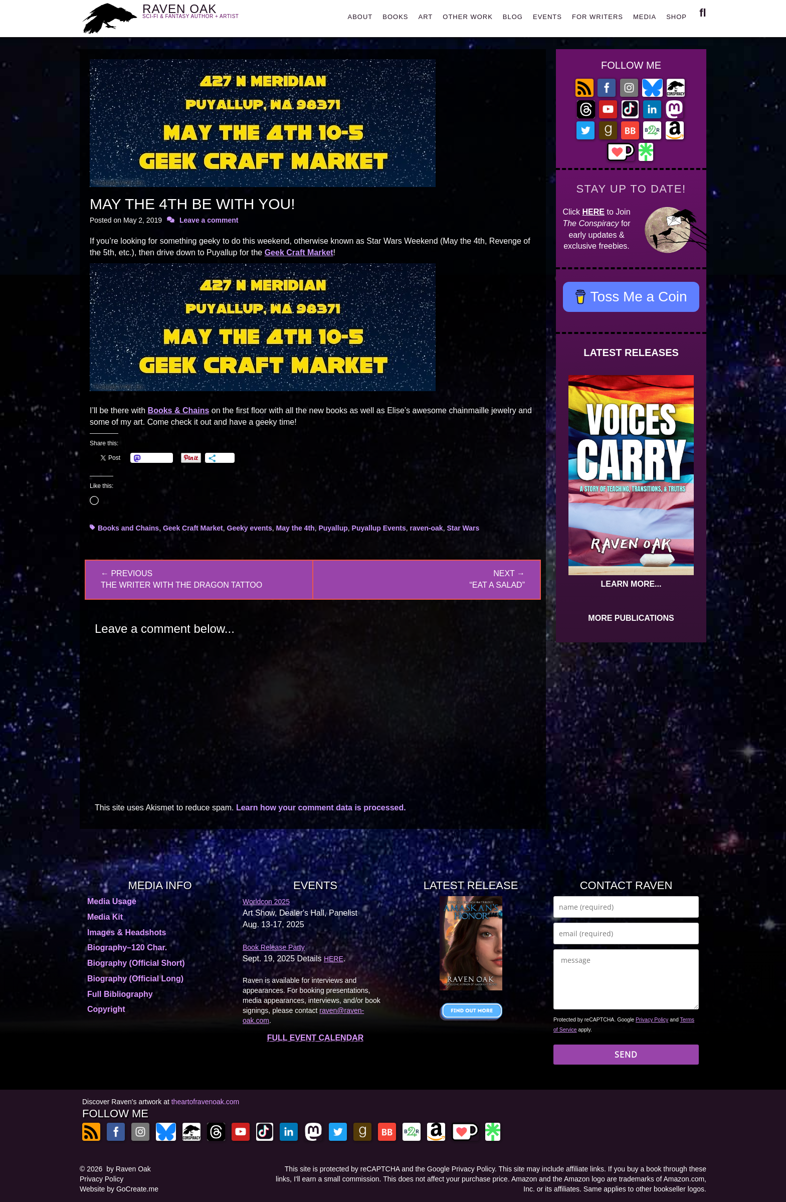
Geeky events (249, 528)
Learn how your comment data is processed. (321, 807)
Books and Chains (128, 528)
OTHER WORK (468, 17)
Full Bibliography (120, 994)
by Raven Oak (128, 1169)
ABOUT (359, 17)
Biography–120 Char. (127, 947)
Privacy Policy (652, 1019)
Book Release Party (274, 947)
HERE (593, 212)
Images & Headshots (126, 932)
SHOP (676, 17)
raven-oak (426, 528)
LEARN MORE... (631, 584)
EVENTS (547, 17)
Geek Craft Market (299, 252)
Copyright (106, 1009)
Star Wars (463, 528)
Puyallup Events (379, 528)
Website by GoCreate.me (119, 1189)
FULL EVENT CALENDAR (315, 1038)
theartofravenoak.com (205, 1102)
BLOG (513, 17)
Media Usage (111, 901)
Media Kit (105, 917)
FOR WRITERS (597, 17)
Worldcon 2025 (266, 902)
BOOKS (395, 17)
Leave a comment (209, 220)
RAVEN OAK (205, 16)
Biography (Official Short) (136, 963)
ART (426, 17)
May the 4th (295, 528)
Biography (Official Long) (135, 978)
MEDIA (644, 17)
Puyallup (332, 528)
